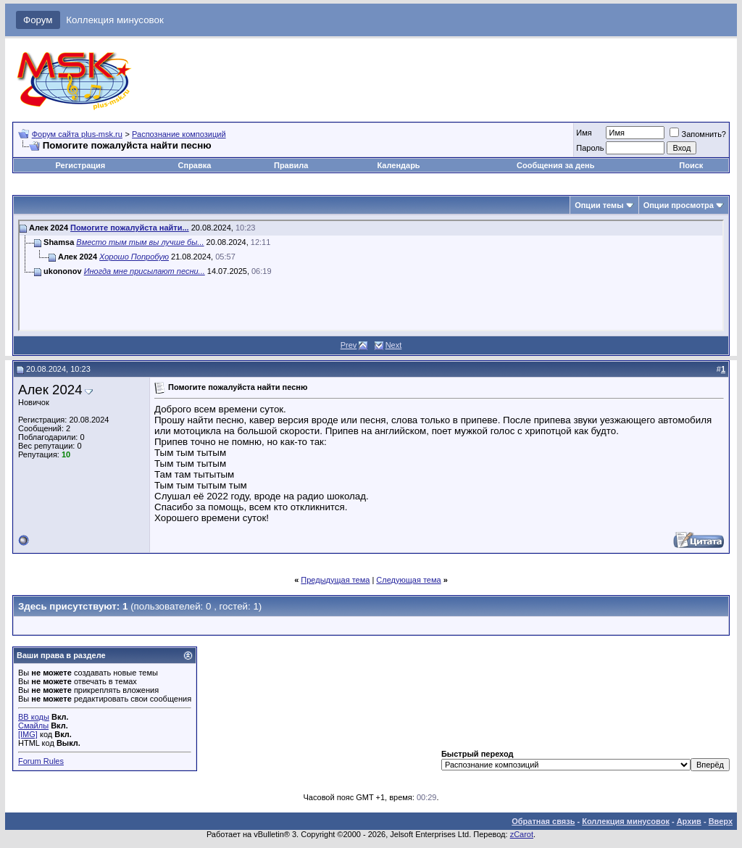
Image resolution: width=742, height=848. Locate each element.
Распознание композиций (179, 134)
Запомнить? (698, 134)
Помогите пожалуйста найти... (129, 227)
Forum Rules (41, 761)
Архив (689, 821)
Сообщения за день (555, 165)
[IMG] (28, 734)
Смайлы (33, 725)
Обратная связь (543, 821)
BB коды (33, 716)
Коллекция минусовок (115, 19)
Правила (291, 165)
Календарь (398, 165)
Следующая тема (408, 579)
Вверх (721, 821)
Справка (195, 165)
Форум (38, 19)
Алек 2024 (50, 389)
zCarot (521, 834)
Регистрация (80, 165)
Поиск (691, 165)
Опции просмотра (678, 205)
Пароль (590, 148)
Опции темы (599, 205)
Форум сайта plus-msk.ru (77, 134)
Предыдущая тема (335, 579)
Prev (349, 345)
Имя (583, 132)
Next (393, 345)
